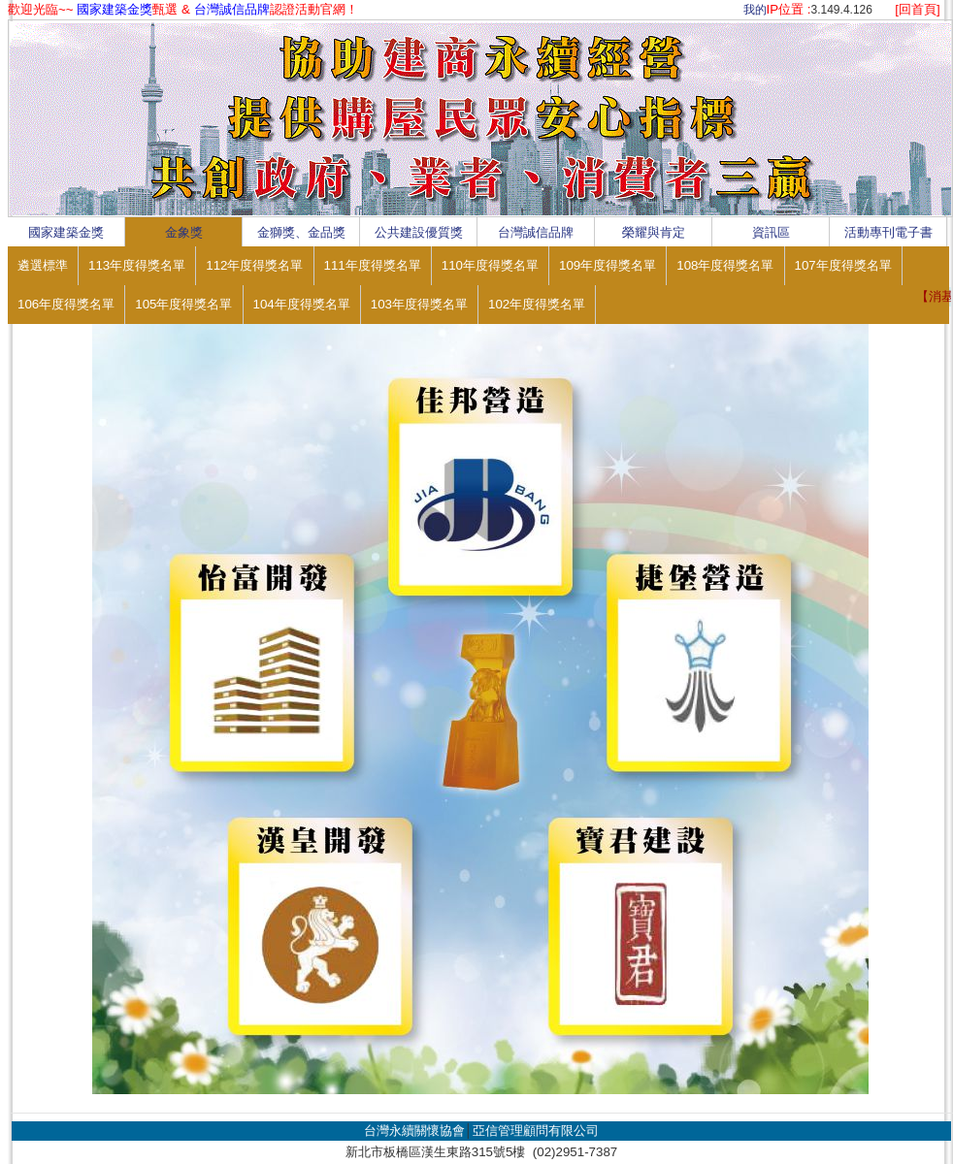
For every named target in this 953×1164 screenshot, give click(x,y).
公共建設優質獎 (419, 232)
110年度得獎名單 (490, 265)
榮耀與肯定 (653, 232)
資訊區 (771, 232)
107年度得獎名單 (843, 265)
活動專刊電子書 (888, 232)
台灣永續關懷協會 (414, 1130)
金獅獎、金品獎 (301, 232)
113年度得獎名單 (136, 265)
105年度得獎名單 (183, 304)
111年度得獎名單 (372, 265)
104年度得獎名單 (301, 304)
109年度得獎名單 (607, 265)
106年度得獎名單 (66, 304)
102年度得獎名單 (536, 304)
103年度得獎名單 (419, 304)
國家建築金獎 (66, 232)
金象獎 (184, 232)
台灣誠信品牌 (536, 232)
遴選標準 (42, 265)
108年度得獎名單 (724, 265)
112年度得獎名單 (254, 265)
